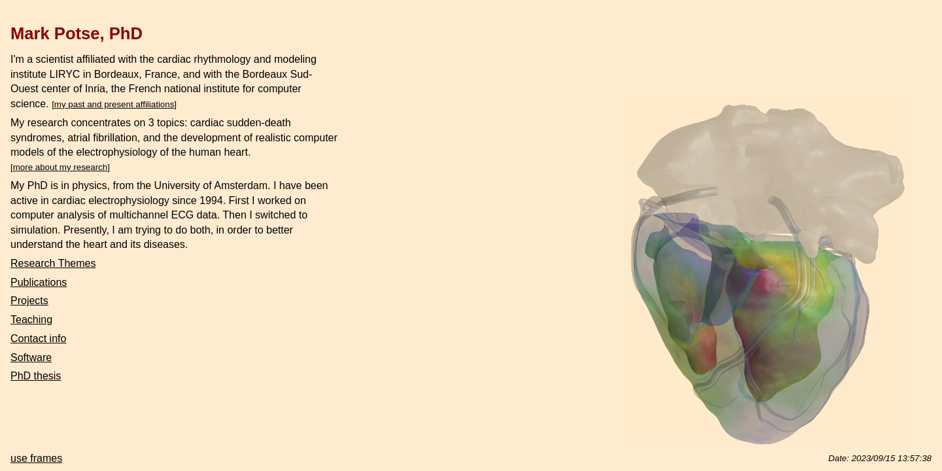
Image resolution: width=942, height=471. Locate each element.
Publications (38, 282)
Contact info (38, 338)
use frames (36, 458)
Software (31, 357)
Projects (29, 300)
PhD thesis (35, 375)
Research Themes (53, 263)
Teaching (31, 319)
